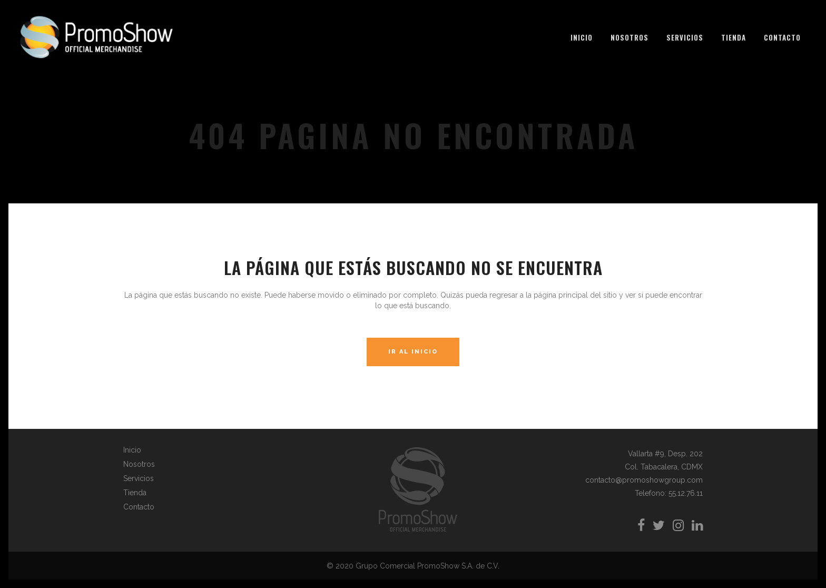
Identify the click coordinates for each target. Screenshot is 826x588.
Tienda (134, 492)
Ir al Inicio (413, 351)
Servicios (138, 478)
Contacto (138, 506)
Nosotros (139, 464)
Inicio (132, 450)
